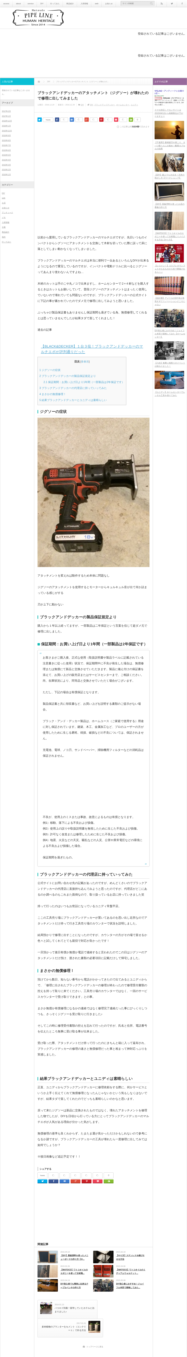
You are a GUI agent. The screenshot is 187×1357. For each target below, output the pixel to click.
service (29, 3)
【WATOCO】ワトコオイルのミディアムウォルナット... (130, 1272)
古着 (4, 227)
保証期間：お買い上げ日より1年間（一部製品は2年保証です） (83, 382)
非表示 (85, 361)
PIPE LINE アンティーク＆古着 (96, 1349)
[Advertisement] (93, 156)
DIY (40, 3)
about (17, 3)
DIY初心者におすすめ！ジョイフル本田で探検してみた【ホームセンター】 (170, 338)
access (6, 3)
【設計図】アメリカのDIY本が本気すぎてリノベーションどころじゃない (170, 305)
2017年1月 (6, 116)
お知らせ (104, 3)
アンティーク (7, 213)
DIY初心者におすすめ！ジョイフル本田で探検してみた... (130, 1288)
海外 (4, 237)
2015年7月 (6, 145)
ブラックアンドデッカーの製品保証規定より (67, 375)
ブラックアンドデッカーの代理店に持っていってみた (73, 387)
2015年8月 (6, 140)
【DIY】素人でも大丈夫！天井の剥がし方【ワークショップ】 (169, 178)
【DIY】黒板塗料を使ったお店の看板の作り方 (169, 208)
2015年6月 (6, 150)
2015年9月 (6, 135)
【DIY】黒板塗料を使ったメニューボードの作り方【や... (74, 1257)
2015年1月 (6, 175)
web (92, 3)
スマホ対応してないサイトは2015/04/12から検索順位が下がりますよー (169, 113)
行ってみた (52, 3)
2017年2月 (6, 111)
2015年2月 (6, 170)
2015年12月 (7, 131)
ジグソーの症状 (50, 369)
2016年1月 (6, 126)
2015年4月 (6, 160)
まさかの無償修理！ (52, 394)
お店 (4, 203)
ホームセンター (122, 105)
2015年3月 (6, 165)
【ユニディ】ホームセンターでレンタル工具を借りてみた (170, 400)
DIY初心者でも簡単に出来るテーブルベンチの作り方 (74, 1288)
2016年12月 (7, 121)
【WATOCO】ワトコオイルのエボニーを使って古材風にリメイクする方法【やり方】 (170, 239)
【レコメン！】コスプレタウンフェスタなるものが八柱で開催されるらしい (170, 272)
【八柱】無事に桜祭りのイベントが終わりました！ (170, 370)
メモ (4, 217)
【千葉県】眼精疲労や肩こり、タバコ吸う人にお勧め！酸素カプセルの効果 (170, 146)
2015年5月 (6, 155)
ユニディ (134, 105)
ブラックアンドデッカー (104, 105)
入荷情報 (80, 3)
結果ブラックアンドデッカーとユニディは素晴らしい (73, 400)
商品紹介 (67, 3)
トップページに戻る (94, 1328)
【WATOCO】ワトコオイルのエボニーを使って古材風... (74, 1272)
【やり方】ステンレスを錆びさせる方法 (130, 1257)
